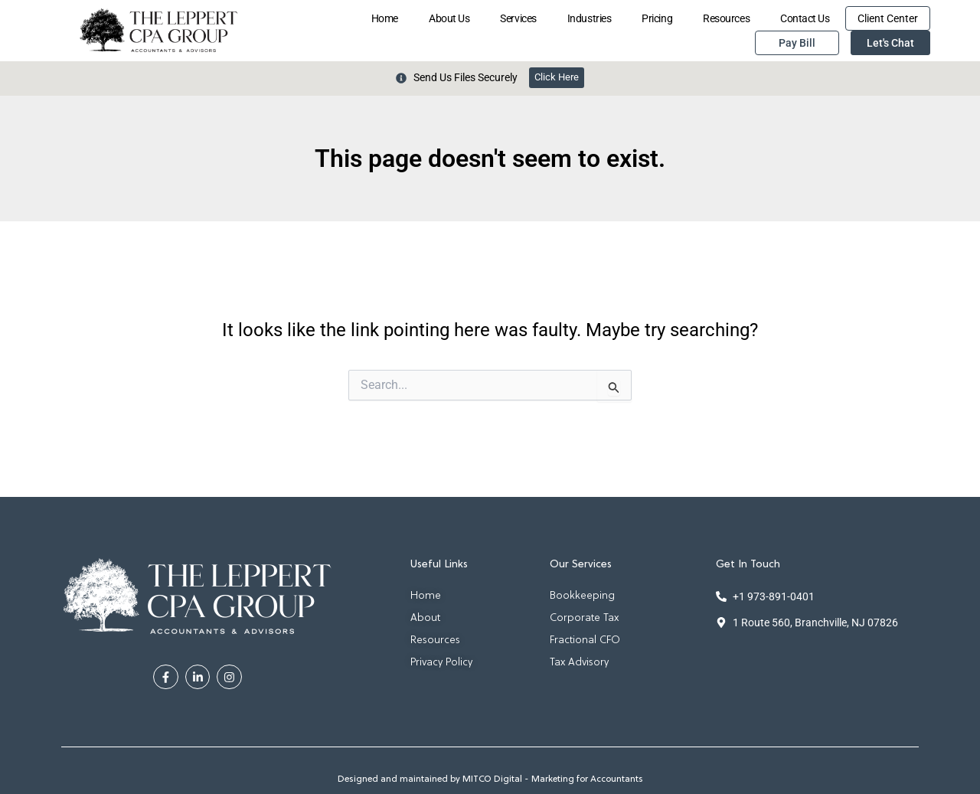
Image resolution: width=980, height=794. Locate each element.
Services (518, 18)
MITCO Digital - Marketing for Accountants (552, 780)
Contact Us (805, 18)
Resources (726, 18)
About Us (449, 18)
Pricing (657, 18)
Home (384, 18)
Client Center (888, 18)
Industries (589, 18)
